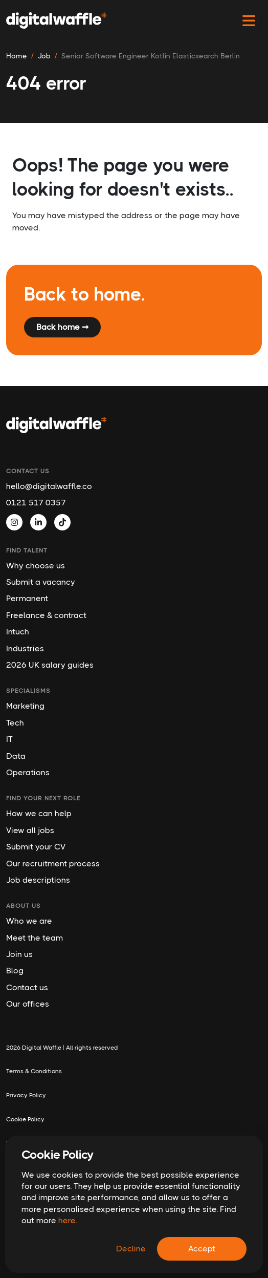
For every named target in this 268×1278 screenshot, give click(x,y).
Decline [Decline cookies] (131, 1248)
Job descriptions (38, 880)
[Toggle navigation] (249, 21)
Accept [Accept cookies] (201, 1248)
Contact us (27, 987)
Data (16, 756)
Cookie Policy (25, 1119)
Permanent (27, 598)
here (66, 1220)
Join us (19, 954)
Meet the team (34, 938)
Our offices (27, 1004)
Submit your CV (35, 846)
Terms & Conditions (34, 1071)
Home (16, 56)
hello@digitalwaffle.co (49, 486)
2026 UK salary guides (50, 665)
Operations (28, 772)
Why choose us (35, 565)
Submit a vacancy (40, 582)
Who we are (29, 921)
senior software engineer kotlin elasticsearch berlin (150, 56)
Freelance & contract (46, 615)
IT (9, 739)
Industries (25, 648)
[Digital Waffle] (56, 20)
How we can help (39, 813)
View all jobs (30, 830)
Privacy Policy (26, 1095)
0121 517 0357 (36, 502)
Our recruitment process (53, 863)
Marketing (25, 706)
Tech (15, 723)
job (44, 56)
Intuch (17, 631)
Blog (15, 970)
